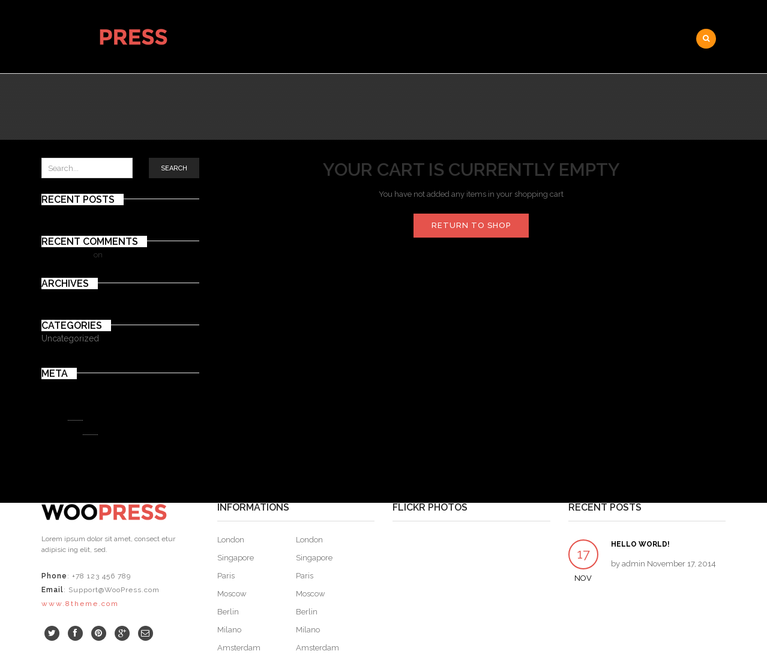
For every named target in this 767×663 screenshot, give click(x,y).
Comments (69, 430)
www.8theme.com (80, 603)
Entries (62, 416)
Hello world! (63, 212)
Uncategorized (70, 338)
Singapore (235, 557)
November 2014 (70, 296)
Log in (52, 401)
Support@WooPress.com (114, 590)
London (230, 539)
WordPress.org (67, 444)
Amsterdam (238, 647)
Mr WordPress (66, 254)
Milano (229, 629)
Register (56, 386)
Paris (226, 575)
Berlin (228, 611)
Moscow (232, 593)
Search (174, 168)
